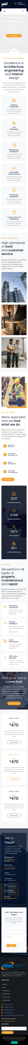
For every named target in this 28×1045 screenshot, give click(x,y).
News (4, 987)
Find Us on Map (10, 861)
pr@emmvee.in (8, 1012)
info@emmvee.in (9, 1007)
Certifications (6, 990)
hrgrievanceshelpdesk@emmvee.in (14, 1015)
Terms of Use (6, 997)
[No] (24, 1040)
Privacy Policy (6, 1000)
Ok (14, 1042)
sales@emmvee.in (9, 1010)
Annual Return (6, 994)
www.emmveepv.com (9, 1021)
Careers (5, 984)
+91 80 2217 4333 (8, 1004)
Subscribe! (7, 1032)
